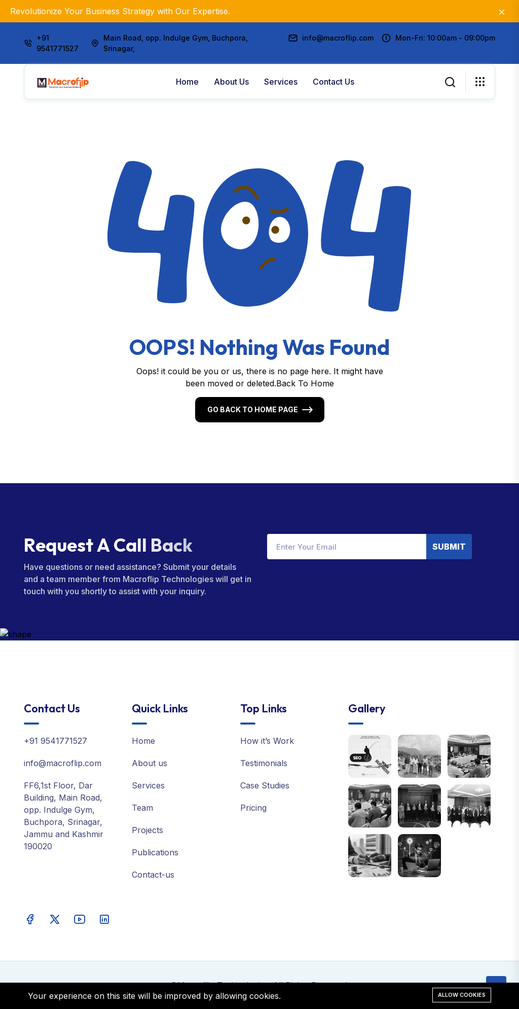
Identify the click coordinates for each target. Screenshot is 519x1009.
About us (231, 82)
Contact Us (333, 82)
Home (187, 82)
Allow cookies (462, 994)
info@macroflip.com (338, 37)
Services (281, 82)
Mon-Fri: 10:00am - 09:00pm (445, 37)
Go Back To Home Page (252, 409)
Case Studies (264, 785)
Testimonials (263, 763)
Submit (449, 547)
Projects (147, 830)
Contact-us (153, 875)
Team (142, 808)
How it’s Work (267, 741)
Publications (155, 852)
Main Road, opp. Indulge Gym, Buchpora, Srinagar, (175, 43)
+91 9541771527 (57, 43)
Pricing (253, 808)
